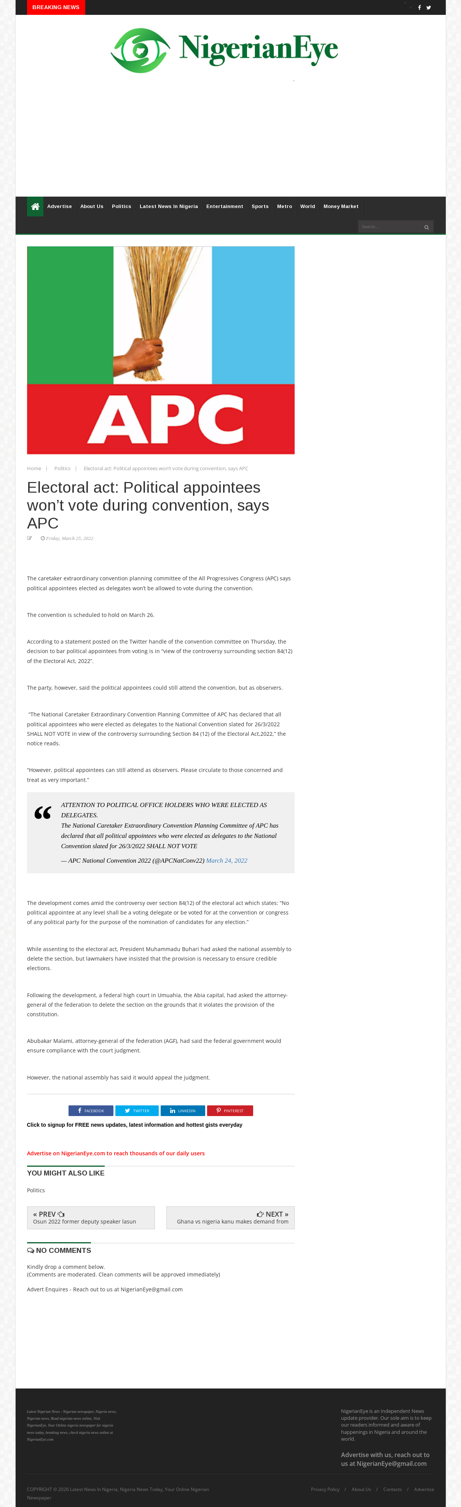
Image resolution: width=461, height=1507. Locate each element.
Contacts (392, 1489)
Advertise (59, 206)
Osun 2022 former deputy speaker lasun (84, 1221)
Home (34, 468)
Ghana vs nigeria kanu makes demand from (233, 1221)
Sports (260, 206)
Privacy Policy (325, 1489)
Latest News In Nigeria (169, 206)
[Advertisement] (231, 143)
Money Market (341, 206)
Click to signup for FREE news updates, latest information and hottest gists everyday (134, 1125)
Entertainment (224, 206)
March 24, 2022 (226, 860)
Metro (284, 206)
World (307, 206)
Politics (121, 206)
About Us (92, 206)
